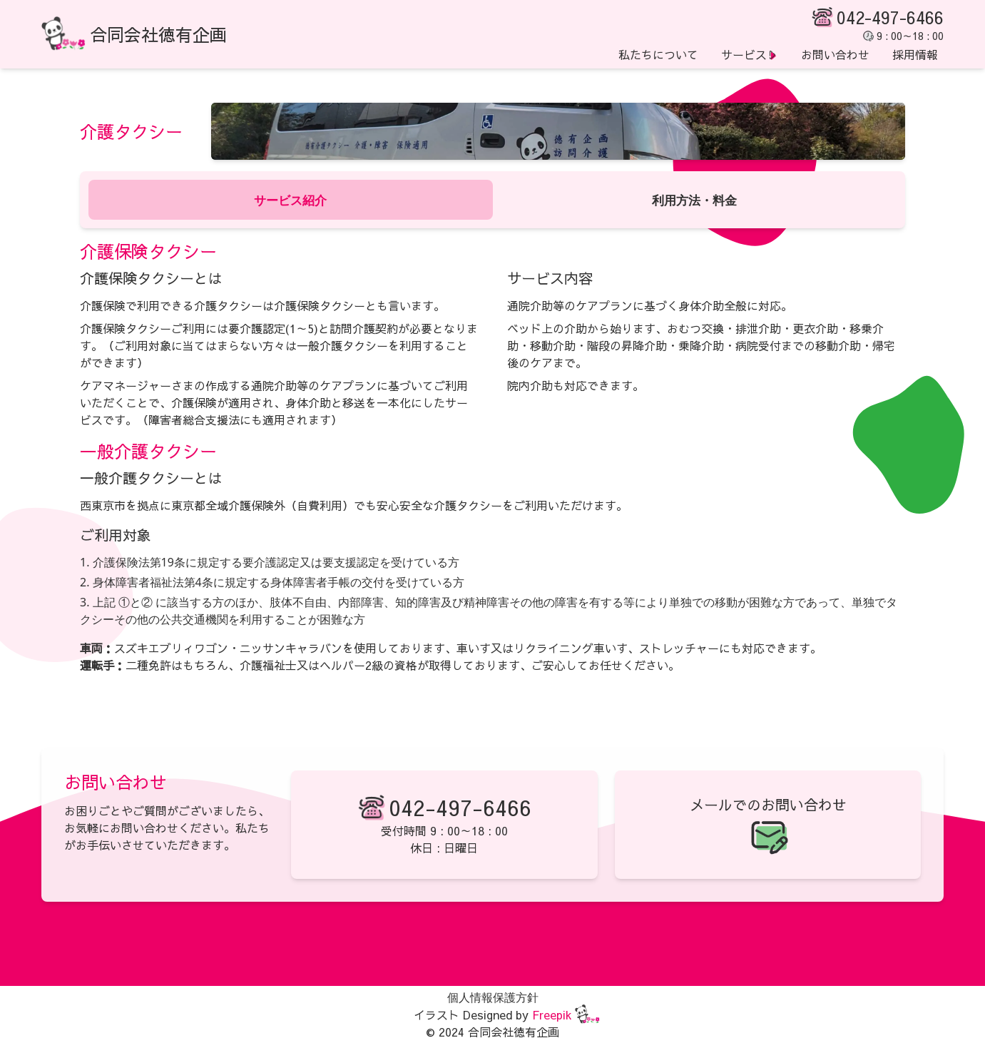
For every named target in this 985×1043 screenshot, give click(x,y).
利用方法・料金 (695, 199)
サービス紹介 (290, 199)
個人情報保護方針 (493, 997)
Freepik (552, 1014)
